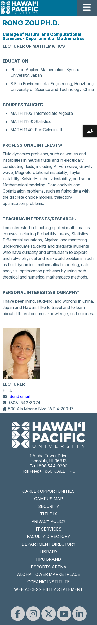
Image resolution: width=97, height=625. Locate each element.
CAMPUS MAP (48, 498)
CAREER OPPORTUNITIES (48, 491)
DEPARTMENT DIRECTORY (49, 544)
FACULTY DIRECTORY (48, 536)
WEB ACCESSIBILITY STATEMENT (48, 589)
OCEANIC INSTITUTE (48, 581)
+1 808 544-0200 (50, 465)
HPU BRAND (48, 559)
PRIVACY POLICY (48, 521)
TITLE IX (48, 513)
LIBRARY (49, 551)
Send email (19, 396)
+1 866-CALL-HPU (57, 471)
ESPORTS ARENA (48, 566)
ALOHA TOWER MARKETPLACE (48, 574)
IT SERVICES (48, 529)
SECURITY (48, 506)
